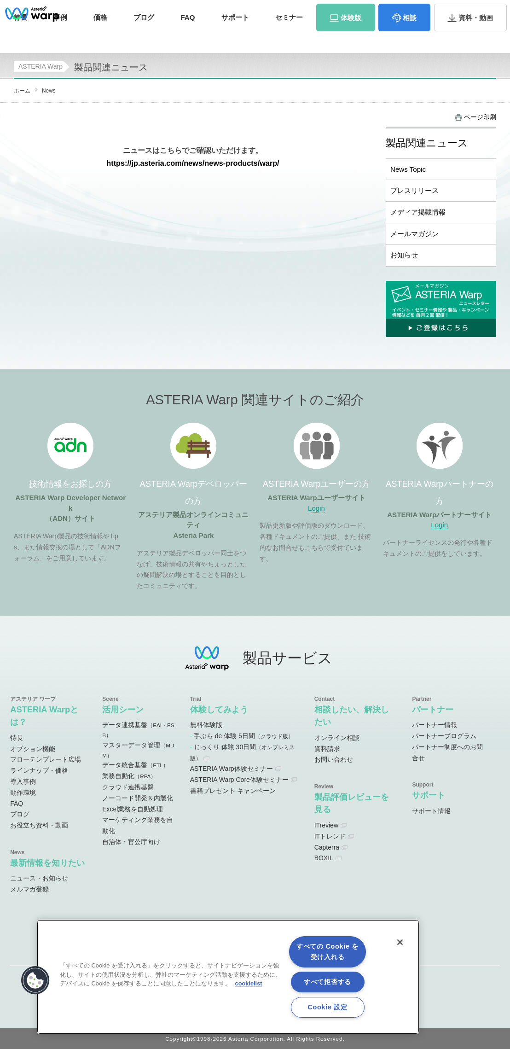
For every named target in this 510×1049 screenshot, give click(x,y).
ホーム (22, 90)
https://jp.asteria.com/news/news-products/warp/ (192, 163)
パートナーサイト (371, 11)
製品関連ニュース (427, 143)
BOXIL (323, 858)
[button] (35, 980)
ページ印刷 (480, 117)
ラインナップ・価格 (39, 770)
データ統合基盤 (135, 765)
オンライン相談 (336, 737)
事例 (60, 36)
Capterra (326, 847)
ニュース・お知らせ (39, 878)
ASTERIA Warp (40, 66)
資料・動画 (475, 36)
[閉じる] (400, 942)
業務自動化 (129, 776)
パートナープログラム (444, 736)
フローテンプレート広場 (45, 759)
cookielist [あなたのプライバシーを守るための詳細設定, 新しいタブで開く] (248, 983)
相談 (410, 36)
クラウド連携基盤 (128, 787)
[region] (228, 977)
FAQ (187, 36)
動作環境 (23, 792)
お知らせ (404, 255)
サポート (235, 36)
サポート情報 (431, 811)
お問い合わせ (464, 10)
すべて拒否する (327, 981)
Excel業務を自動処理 (132, 809)
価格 (100, 36)
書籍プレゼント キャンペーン (233, 790)
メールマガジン (414, 234)
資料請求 (419, 10)
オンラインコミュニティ (239, 11)
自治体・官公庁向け (131, 841)
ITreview (326, 825)
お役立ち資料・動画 (39, 825)
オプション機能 (32, 748)
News (49, 90)
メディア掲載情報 (418, 212)
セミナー (289, 36)
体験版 (351, 36)
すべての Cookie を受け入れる (327, 952)
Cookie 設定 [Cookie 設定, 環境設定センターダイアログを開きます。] (327, 1007)
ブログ (143, 36)
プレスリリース (414, 190)
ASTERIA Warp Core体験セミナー (239, 779)
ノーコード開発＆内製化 (137, 798)
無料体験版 (206, 724)
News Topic (408, 169)
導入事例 (23, 781)
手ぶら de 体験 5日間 (244, 736)
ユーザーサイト (318, 11)
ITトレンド (330, 836)
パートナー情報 (434, 724)
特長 (16, 737)
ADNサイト (166, 11)
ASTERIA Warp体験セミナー (231, 768)
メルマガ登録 (29, 889)
